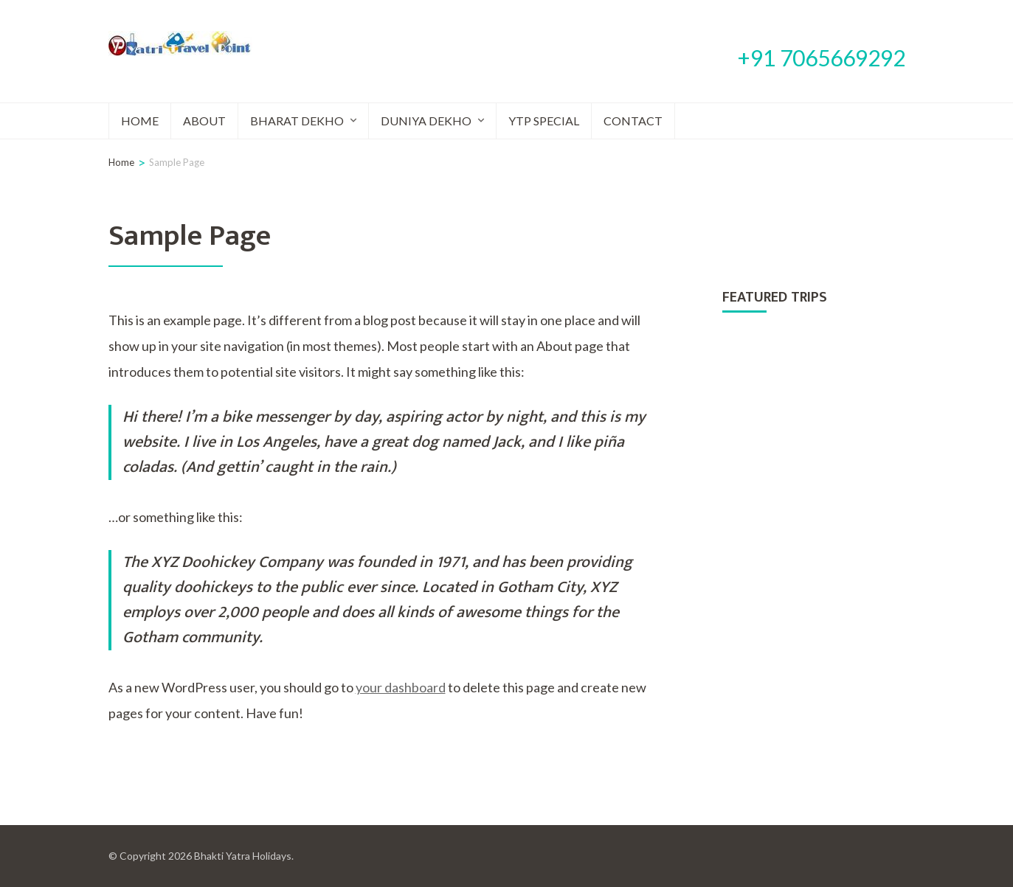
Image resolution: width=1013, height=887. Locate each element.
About (204, 121)
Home (140, 121)
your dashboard (401, 687)
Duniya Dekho (426, 121)
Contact (633, 121)
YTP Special (543, 121)
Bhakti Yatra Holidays (242, 855)
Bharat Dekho (297, 121)
